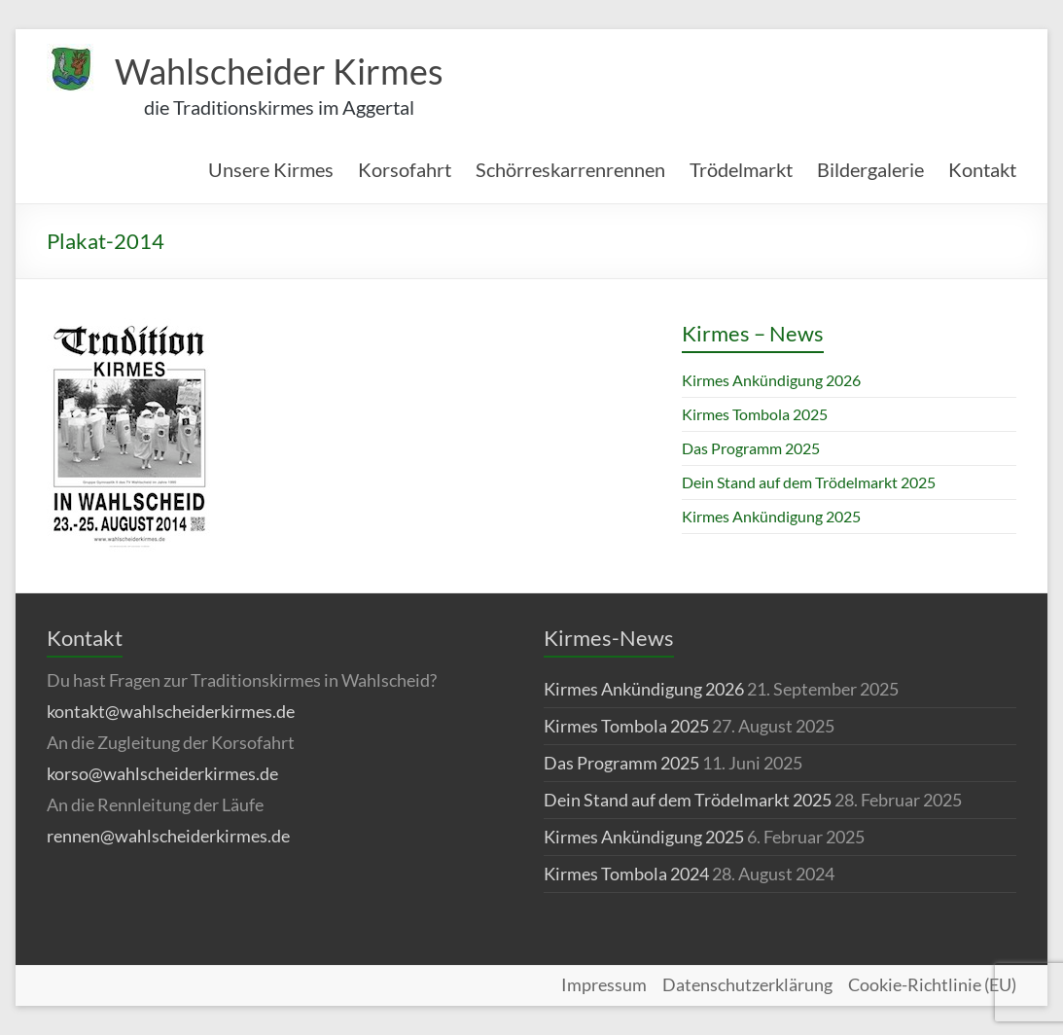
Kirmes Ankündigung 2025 (771, 516)
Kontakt (982, 169)
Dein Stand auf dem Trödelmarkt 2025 (809, 482)
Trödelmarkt (741, 169)
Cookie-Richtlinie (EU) (932, 985)
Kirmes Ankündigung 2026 (771, 380)
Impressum (604, 985)
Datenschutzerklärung (747, 985)
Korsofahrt (404, 169)
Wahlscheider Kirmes (279, 71)
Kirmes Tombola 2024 (626, 873)
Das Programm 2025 (751, 448)
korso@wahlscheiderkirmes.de (162, 773)
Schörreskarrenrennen (570, 169)
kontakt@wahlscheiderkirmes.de (171, 711)
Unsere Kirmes (271, 169)
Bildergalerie (870, 169)
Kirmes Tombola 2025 (755, 414)
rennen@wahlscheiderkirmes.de (168, 835)
